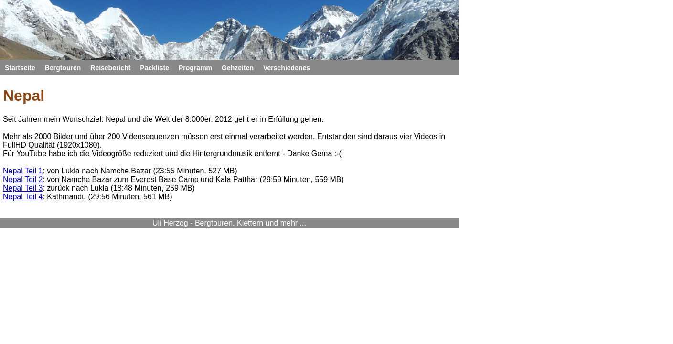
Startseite (132, 67)
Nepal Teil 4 (127, 213)
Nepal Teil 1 (127, 181)
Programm (346, 67)
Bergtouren (183, 67)
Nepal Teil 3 (127, 202)
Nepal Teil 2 (127, 192)
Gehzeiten (397, 67)
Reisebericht (242, 67)
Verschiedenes (457, 67)
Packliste (295, 67)
